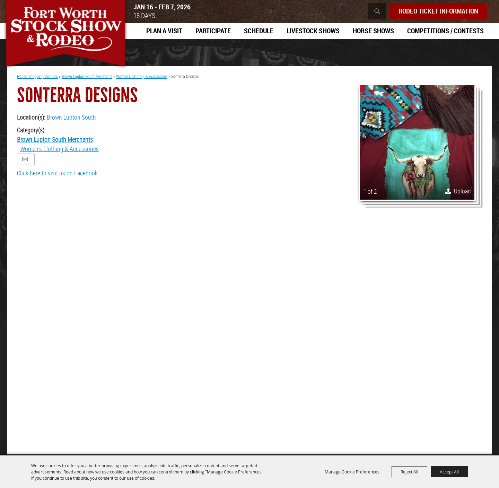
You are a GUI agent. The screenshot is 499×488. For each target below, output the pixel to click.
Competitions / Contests (445, 30)
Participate (213, 30)
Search (377, 11)
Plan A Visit (164, 30)
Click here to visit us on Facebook (57, 173)
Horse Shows (373, 30)
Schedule (258, 30)
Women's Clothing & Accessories (141, 76)
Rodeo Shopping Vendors (37, 76)
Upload (462, 191)
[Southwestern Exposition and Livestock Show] (65, 34)
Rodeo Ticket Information (438, 11)
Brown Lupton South (71, 117)
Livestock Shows (313, 30)
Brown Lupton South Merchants (87, 76)
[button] (417, 142)
